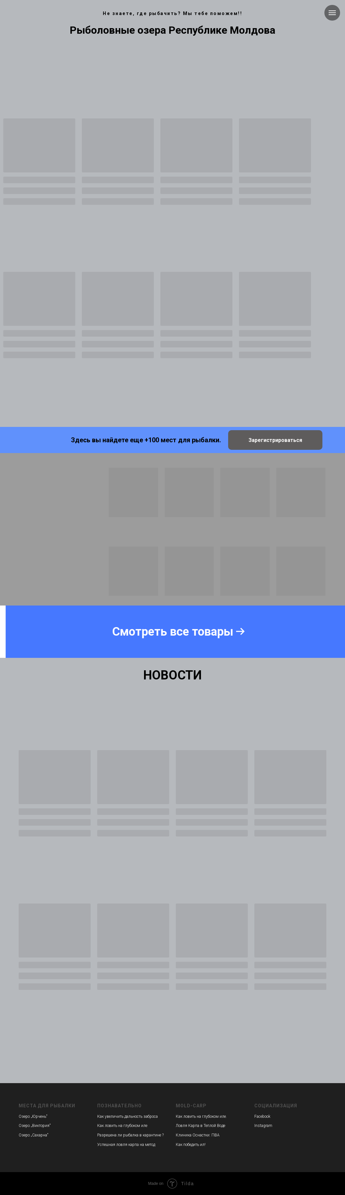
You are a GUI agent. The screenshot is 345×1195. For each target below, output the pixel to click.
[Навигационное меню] (332, 12)
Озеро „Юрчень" (33, 1116)
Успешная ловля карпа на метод (126, 1144)
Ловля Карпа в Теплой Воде (200, 1125)
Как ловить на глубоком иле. (201, 1116)
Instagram (263, 1125)
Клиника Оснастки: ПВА (198, 1135)
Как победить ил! (191, 1144)
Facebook (262, 1116)
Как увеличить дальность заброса (127, 1116)
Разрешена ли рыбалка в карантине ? (130, 1135)
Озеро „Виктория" (35, 1125)
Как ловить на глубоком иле (122, 1125)
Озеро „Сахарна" (33, 1135)
